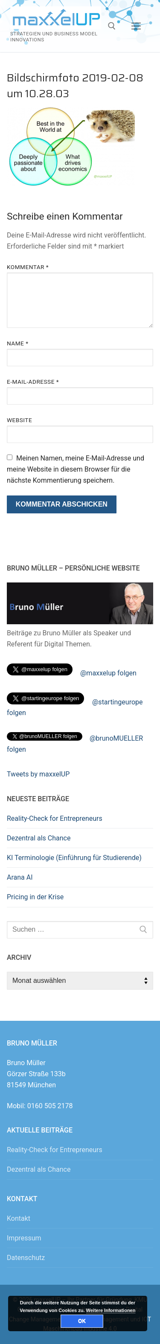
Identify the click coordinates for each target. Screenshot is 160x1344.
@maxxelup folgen (108, 673)
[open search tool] (112, 26)
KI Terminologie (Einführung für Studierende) (74, 858)
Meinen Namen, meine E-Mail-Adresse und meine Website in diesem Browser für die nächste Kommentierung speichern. (75, 469)
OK (82, 1321)
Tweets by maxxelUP (38, 774)
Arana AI (20, 877)
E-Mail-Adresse (33, 381)
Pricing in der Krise (35, 897)
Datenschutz (26, 1258)
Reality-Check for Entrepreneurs (54, 818)
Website (19, 420)
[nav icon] (136, 26)
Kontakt (18, 1218)
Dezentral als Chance (38, 838)
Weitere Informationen (111, 1310)
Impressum (24, 1238)
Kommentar (28, 267)
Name (18, 343)
